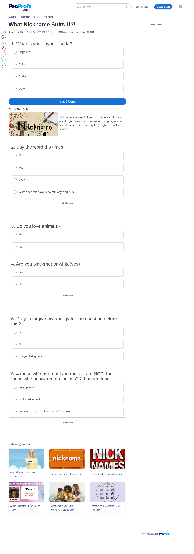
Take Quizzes (142, 7)
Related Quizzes (19, 444)
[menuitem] (142, 7)
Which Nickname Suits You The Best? (25, 508)
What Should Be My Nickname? (107, 474)
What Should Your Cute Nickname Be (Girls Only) (63, 508)
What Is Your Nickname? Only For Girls (106, 508)
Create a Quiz (163, 7)
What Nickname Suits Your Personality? (23, 474)
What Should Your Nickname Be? (67, 474)
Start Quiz (67, 101)
